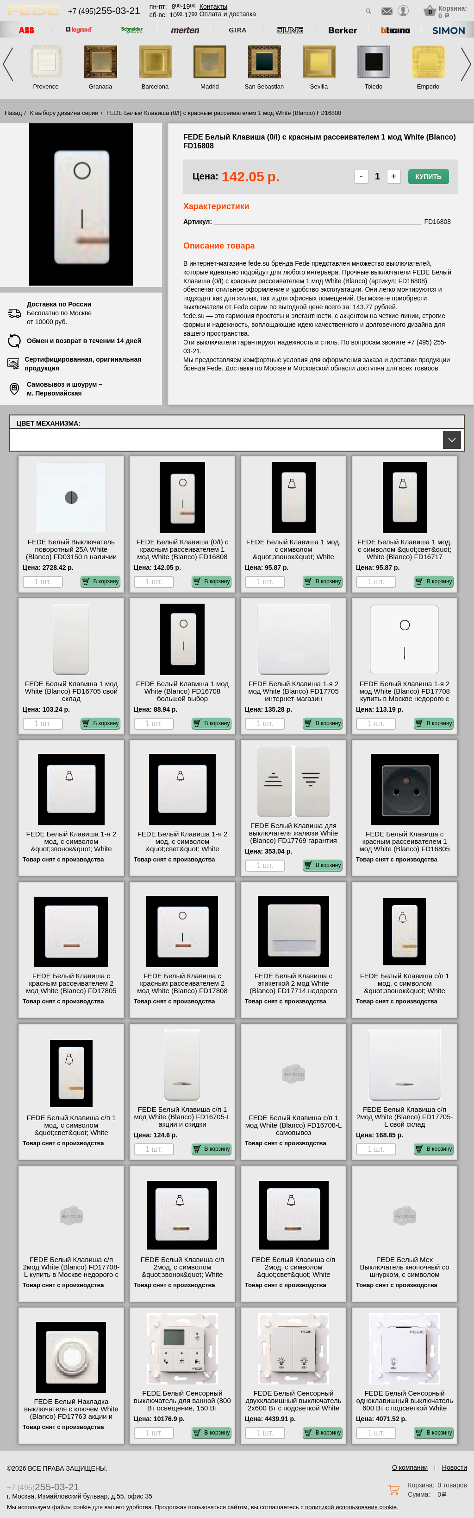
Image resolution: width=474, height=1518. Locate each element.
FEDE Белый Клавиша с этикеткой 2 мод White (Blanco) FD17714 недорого (293, 983)
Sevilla (319, 86)
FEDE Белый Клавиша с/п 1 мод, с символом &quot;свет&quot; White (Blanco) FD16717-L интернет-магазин (71, 1132)
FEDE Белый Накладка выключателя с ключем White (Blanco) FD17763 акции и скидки (71, 1413)
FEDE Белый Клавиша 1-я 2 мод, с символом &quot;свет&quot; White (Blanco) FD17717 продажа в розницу (182, 848)
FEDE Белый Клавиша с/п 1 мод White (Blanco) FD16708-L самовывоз (293, 1125)
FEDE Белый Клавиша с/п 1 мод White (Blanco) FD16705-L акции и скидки (182, 1117)
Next (466, 64)
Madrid (209, 86)
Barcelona (155, 86)
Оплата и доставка (228, 14)
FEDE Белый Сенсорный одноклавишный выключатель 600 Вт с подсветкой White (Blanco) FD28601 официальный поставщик (404, 1408)
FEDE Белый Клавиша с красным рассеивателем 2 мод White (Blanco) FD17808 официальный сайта (182, 987)
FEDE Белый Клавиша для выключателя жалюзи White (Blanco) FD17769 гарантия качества (293, 837)
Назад (13, 112)
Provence (46, 86)
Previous (7, 64)
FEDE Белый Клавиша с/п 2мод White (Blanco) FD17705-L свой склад (404, 1117)
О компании (410, 1467)
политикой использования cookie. (351, 1507)
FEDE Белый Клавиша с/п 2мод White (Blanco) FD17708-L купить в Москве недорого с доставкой (71, 1271)
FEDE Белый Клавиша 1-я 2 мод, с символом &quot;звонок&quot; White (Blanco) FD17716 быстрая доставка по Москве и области (71, 852)
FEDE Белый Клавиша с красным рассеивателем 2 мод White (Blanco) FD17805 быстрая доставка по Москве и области (71, 990)
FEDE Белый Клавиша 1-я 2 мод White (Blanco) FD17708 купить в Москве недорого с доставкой (404, 695)
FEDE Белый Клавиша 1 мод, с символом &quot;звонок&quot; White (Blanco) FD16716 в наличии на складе (293, 556)
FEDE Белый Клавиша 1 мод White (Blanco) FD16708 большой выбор (182, 691)
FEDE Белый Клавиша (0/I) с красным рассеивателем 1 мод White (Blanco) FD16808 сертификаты (182, 553)
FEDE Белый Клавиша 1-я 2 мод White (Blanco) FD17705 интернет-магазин (293, 691)
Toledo (373, 86)
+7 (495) (104, 11)
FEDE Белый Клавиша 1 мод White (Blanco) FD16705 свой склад (71, 691)
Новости (454, 1467)
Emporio (428, 86)
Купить (429, 176)
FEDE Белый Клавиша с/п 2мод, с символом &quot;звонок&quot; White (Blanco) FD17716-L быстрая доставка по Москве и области (182, 1278)
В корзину (100, 581)
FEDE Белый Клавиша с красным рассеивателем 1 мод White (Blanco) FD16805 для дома (404, 845)
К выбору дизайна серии (64, 112)
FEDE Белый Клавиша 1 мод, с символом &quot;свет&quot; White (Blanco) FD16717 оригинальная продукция (404, 553)
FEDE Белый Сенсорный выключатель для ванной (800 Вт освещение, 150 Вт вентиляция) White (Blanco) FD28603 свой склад (182, 1408)
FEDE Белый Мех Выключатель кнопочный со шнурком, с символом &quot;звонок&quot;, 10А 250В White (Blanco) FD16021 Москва (405, 1278)
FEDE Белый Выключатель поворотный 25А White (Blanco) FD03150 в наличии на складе (71, 553)
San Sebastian (264, 86)
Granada (100, 86)
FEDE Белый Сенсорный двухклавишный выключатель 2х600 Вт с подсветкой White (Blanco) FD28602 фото (293, 1404)
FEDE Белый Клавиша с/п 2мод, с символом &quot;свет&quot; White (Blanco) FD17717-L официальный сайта (293, 1274)
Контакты (213, 6)
